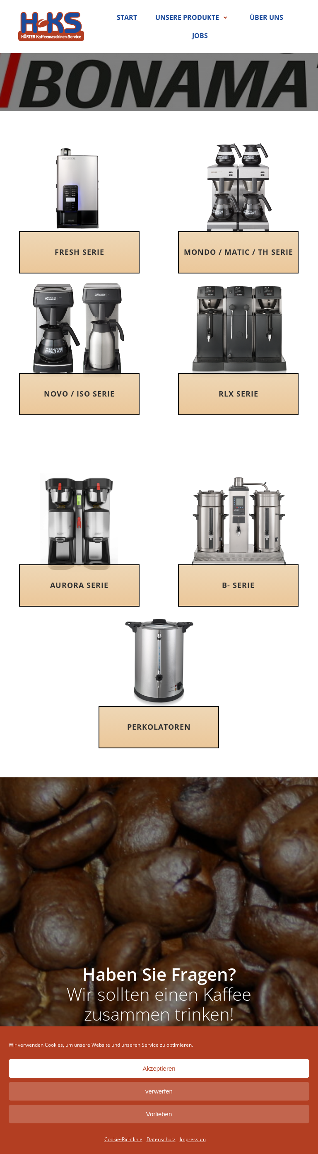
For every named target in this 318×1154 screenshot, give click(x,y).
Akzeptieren (158, 1068)
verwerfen (159, 1091)
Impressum (193, 1139)
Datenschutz (161, 1139)
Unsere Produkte (193, 17)
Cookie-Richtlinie (123, 1139)
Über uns (266, 17)
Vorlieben (159, 1114)
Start (127, 17)
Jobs (200, 35)
